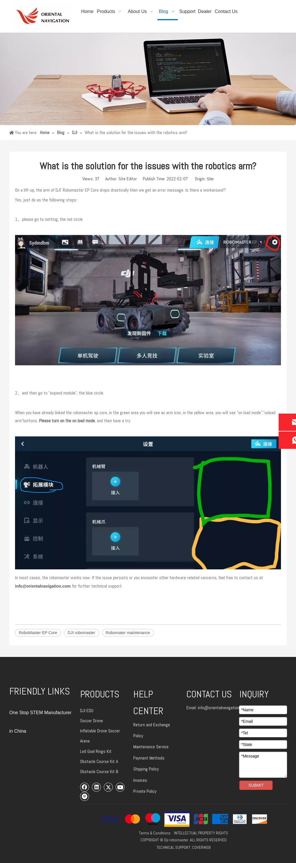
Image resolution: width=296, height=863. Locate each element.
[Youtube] (120, 787)
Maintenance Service (151, 747)
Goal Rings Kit (99, 751)
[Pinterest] (84, 796)
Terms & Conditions (155, 833)
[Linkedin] (96, 787)
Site (210, 179)
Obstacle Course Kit (98, 761)
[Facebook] (84, 787)
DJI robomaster (81, 632)
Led (83, 751)
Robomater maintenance (128, 632)
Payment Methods (148, 758)
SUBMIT (256, 785)
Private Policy (144, 791)
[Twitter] (108, 787)
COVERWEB (201, 847)
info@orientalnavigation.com (43, 586)
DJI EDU (86, 711)
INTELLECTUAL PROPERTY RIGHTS (201, 833)
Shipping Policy (146, 769)
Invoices (140, 780)
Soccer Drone (91, 721)
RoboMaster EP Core (38, 632)
